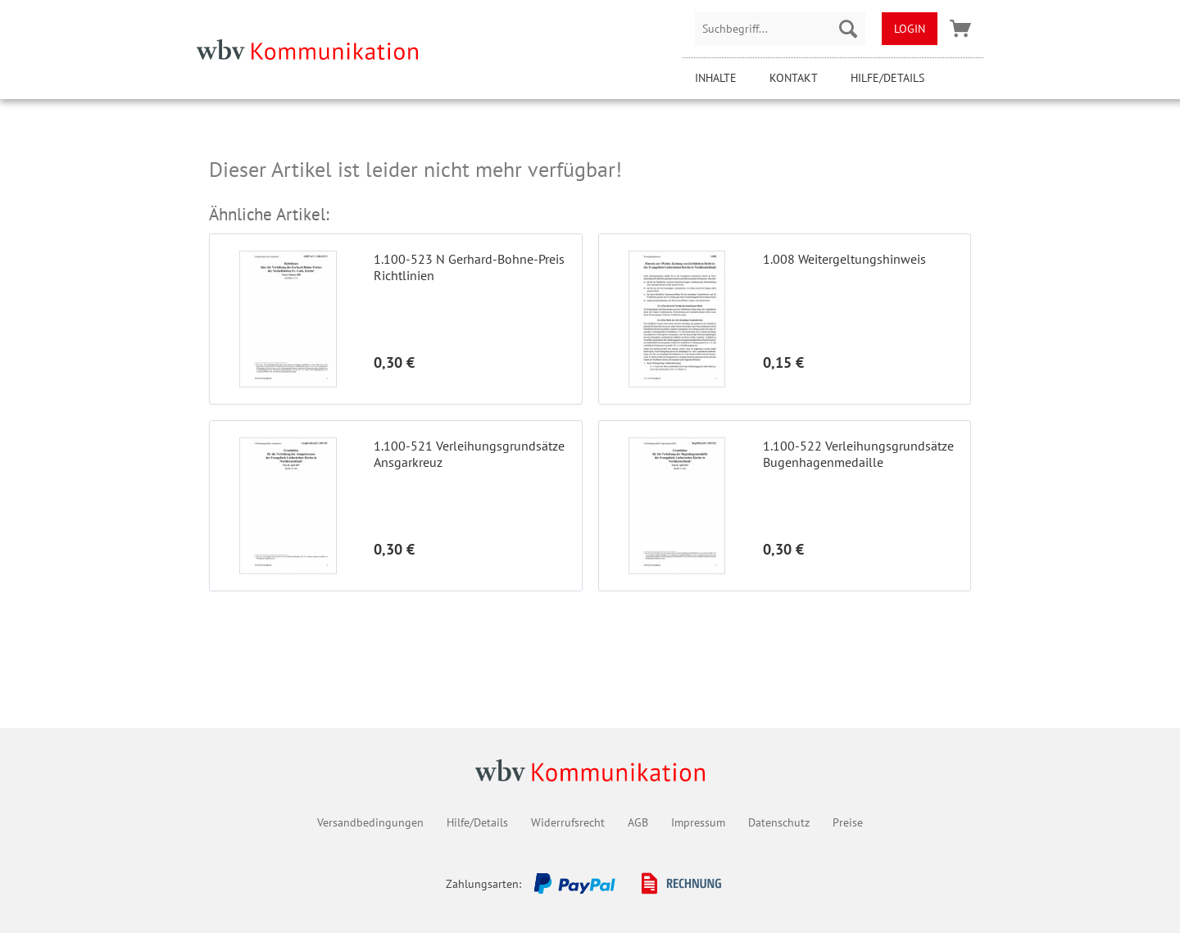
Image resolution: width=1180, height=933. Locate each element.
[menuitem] (780, 28)
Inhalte (716, 77)
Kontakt (793, 77)
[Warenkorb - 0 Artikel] (960, 28)
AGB (638, 822)
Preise (848, 822)
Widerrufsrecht (568, 822)
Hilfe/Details (887, 77)
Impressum (698, 822)
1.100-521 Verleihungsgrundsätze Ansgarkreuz (469, 453)
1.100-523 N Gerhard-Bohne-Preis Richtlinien (469, 267)
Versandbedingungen (370, 822)
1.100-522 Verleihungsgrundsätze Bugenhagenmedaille (858, 453)
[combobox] (780, 28)
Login (909, 28)
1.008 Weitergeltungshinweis (844, 259)
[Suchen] (848, 28)
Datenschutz (779, 822)
